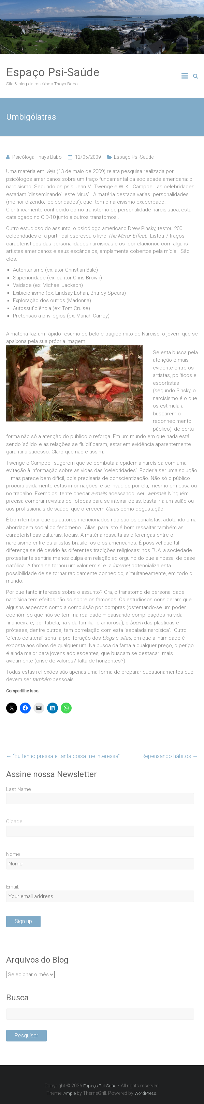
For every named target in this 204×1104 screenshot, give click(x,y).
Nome (13, 854)
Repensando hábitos (170, 756)
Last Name (18, 789)
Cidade (14, 821)
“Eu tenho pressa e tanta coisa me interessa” (63, 756)
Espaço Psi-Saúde (52, 72)
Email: (12, 887)
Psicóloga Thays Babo (37, 157)
